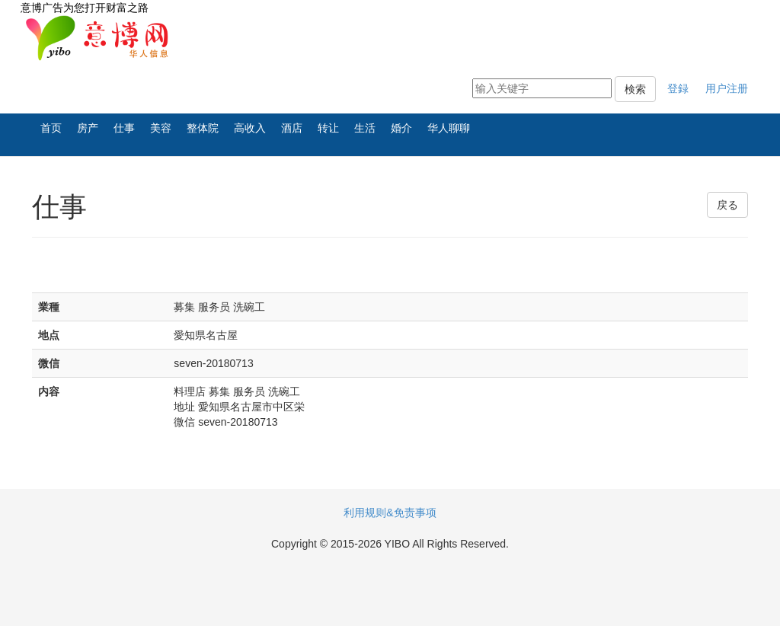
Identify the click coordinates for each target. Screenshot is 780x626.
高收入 (250, 128)
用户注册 (726, 88)
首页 (51, 128)
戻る (727, 205)
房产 (87, 128)
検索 (635, 89)
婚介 (401, 128)
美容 (160, 128)
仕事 (124, 128)
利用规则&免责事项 (390, 512)
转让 (328, 128)
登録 (678, 88)
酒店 (291, 128)
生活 (365, 128)
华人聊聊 (448, 128)
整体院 (203, 128)
